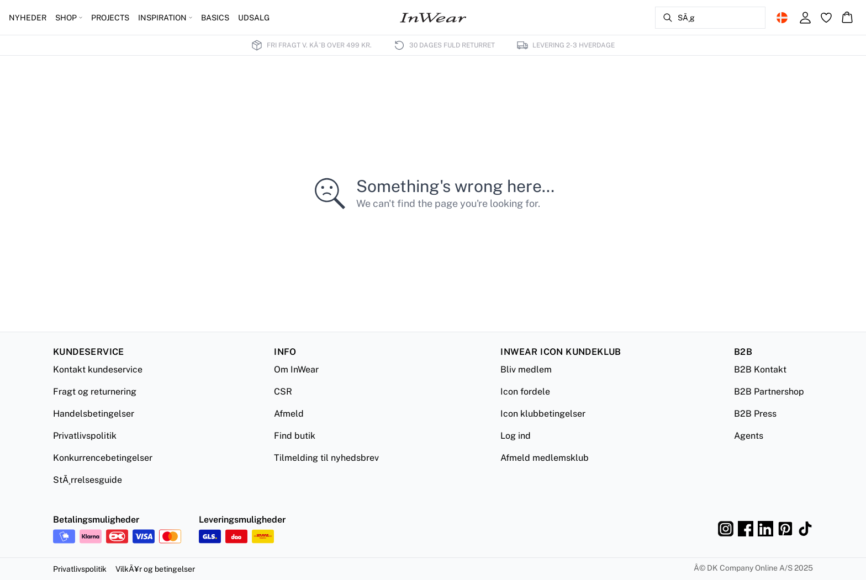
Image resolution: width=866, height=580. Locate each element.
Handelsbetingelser (93, 413)
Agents (748, 435)
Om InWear (296, 369)
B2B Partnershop (769, 391)
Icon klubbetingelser (542, 413)
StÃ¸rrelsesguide (87, 480)
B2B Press (755, 413)
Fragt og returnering (94, 391)
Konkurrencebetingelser (102, 458)
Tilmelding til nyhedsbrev (326, 458)
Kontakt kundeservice (97, 369)
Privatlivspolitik (85, 435)
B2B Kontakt (760, 369)
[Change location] (782, 17)
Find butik (294, 435)
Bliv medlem (526, 369)
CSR (283, 391)
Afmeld (289, 413)
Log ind (515, 435)
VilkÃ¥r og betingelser (155, 569)
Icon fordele (525, 391)
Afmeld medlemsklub (544, 458)
